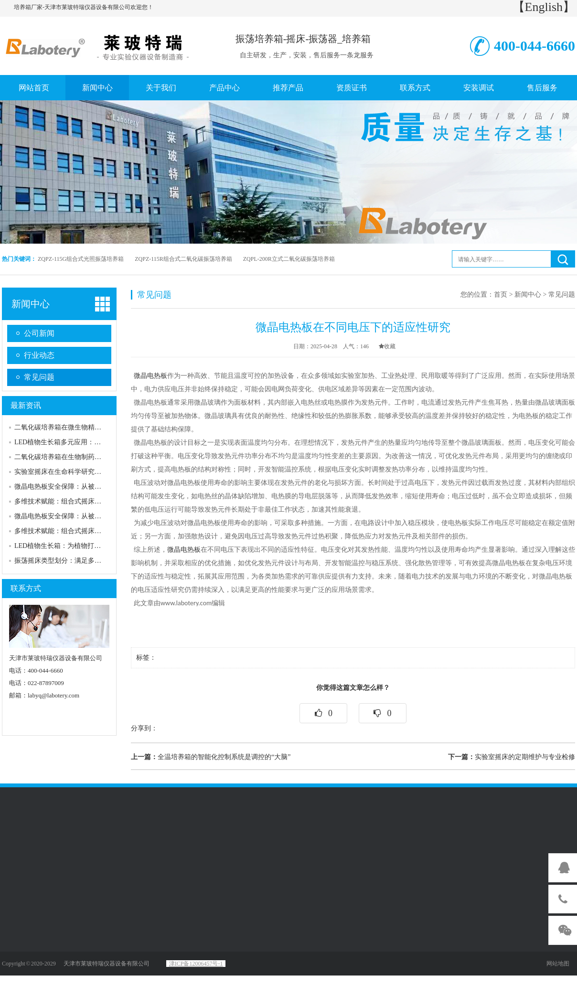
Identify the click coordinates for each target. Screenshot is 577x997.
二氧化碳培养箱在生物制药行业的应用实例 (77, 457)
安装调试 (478, 88)
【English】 (544, 7)
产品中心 (224, 88)
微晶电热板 (150, 375)
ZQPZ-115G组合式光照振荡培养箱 (81, 259)
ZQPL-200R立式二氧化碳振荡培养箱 (289, 259)
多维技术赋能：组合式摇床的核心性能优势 (77, 501)
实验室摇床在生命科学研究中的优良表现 (74, 471)
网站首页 (34, 88)
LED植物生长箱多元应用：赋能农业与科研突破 (84, 442)
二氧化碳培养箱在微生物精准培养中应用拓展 (81, 427)
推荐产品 (288, 88)
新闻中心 (97, 88)
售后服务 (542, 88)
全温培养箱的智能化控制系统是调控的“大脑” (210, 757)
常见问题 (39, 377)
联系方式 (415, 88)
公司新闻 (39, 333)
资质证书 (351, 88)
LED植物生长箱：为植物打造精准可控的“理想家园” (90, 545)
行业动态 (39, 355)
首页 (500, 294)
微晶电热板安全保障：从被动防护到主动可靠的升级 (91, 486)
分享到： (144, 728)
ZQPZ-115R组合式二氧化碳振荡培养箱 (183, 259)
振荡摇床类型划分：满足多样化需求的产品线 (81, 560)
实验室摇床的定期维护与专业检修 (511, 757)
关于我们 (161, 88)
